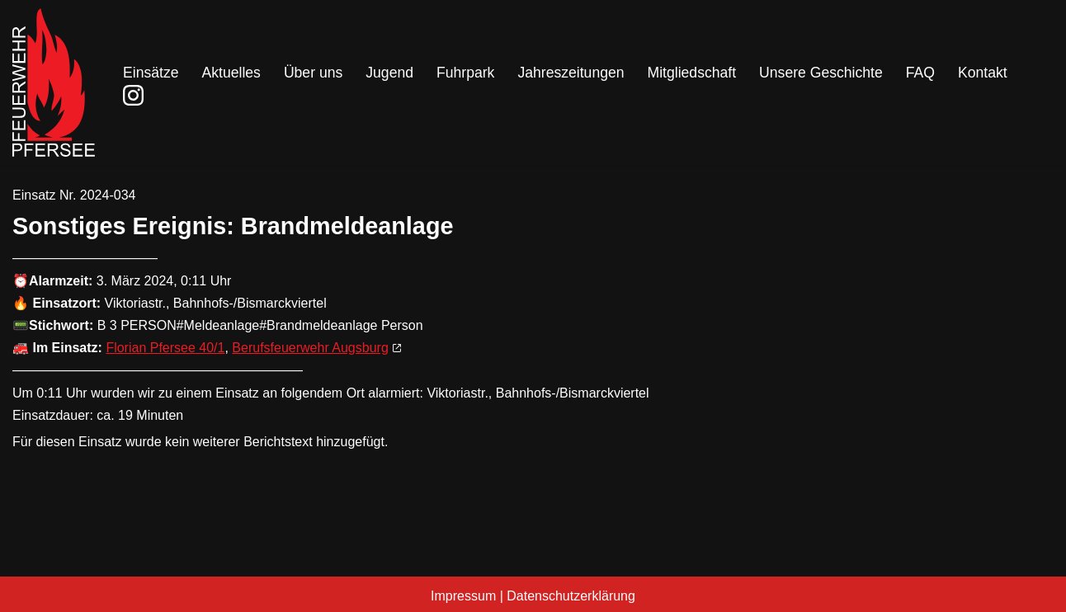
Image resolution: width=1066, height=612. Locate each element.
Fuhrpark (465, 72)
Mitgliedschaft (692, 72)
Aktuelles (230, 72)
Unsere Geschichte (821, 72)
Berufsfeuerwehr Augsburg (310, 348)
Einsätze (150, 72)
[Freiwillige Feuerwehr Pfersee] (53, 82)
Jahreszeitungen (570, 72)
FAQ (920, 72)
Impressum (463, 596)
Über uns (313, 72)
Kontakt (982, 72)
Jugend (389, 72)
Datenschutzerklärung (571, 596)
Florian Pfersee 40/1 (165, 348)
